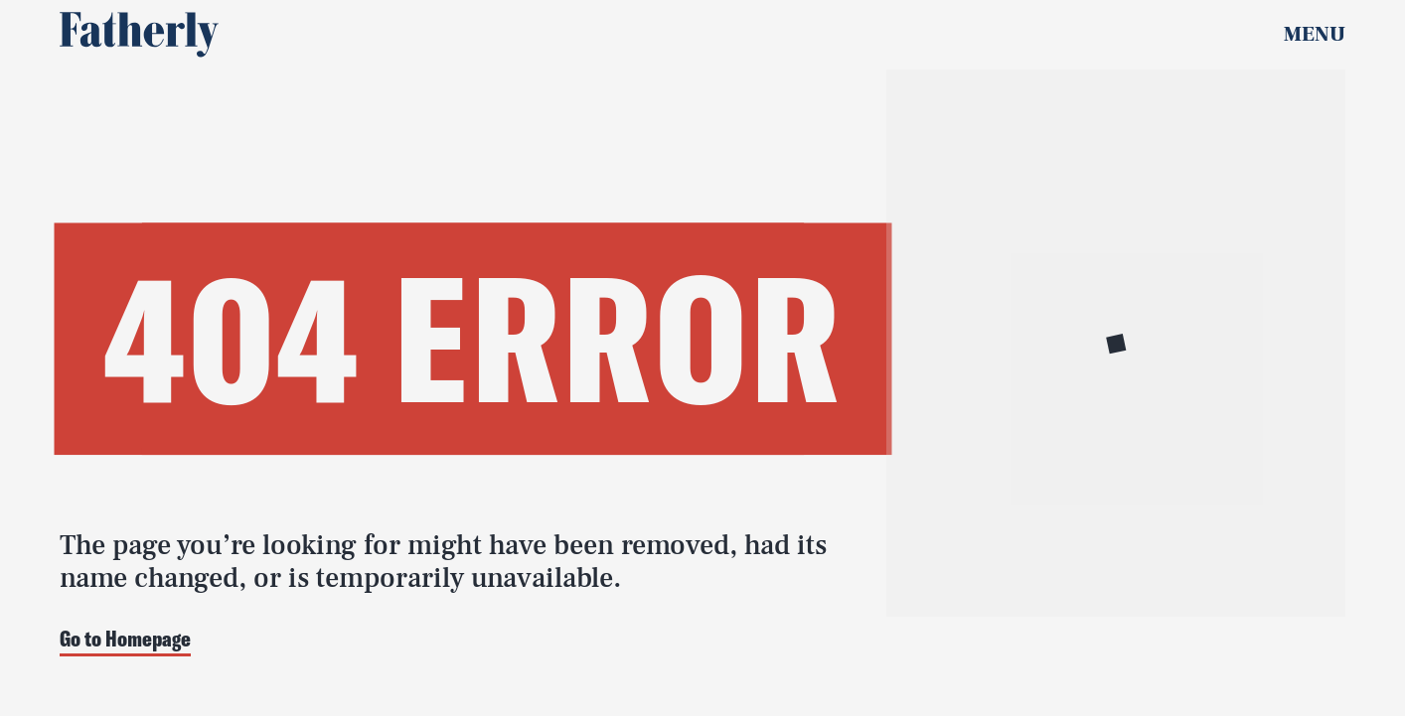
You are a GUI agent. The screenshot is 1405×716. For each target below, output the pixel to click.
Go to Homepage (125, 640)
